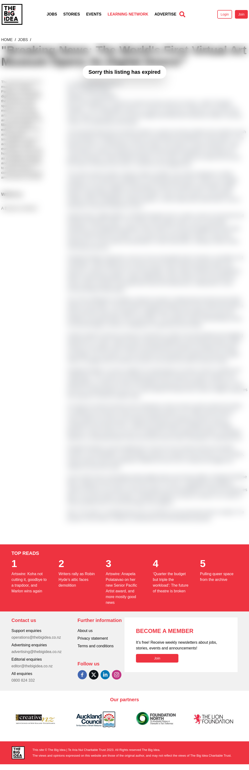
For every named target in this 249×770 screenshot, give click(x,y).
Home (7, 40)
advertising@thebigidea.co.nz (36, 652)
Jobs (52, 14)
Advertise (165, 14)
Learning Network (128, 14)
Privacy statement (93, 638)
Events (93, 14)
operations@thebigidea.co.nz (36, 637)
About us (85, 631)
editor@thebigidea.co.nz (32, 666)
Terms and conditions (96, 646)
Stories (71, 14)
